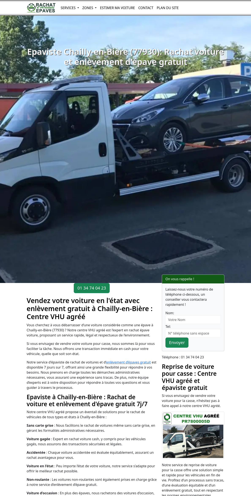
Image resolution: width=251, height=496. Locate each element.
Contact (145, 7)
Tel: (168, 326)
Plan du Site (168, 7)
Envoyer (177, 342)
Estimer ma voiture (117, 7)
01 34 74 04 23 (91, 288)
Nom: (169, 313)
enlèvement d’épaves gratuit (128, 362)
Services (68, 7)
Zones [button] (88, 7)
